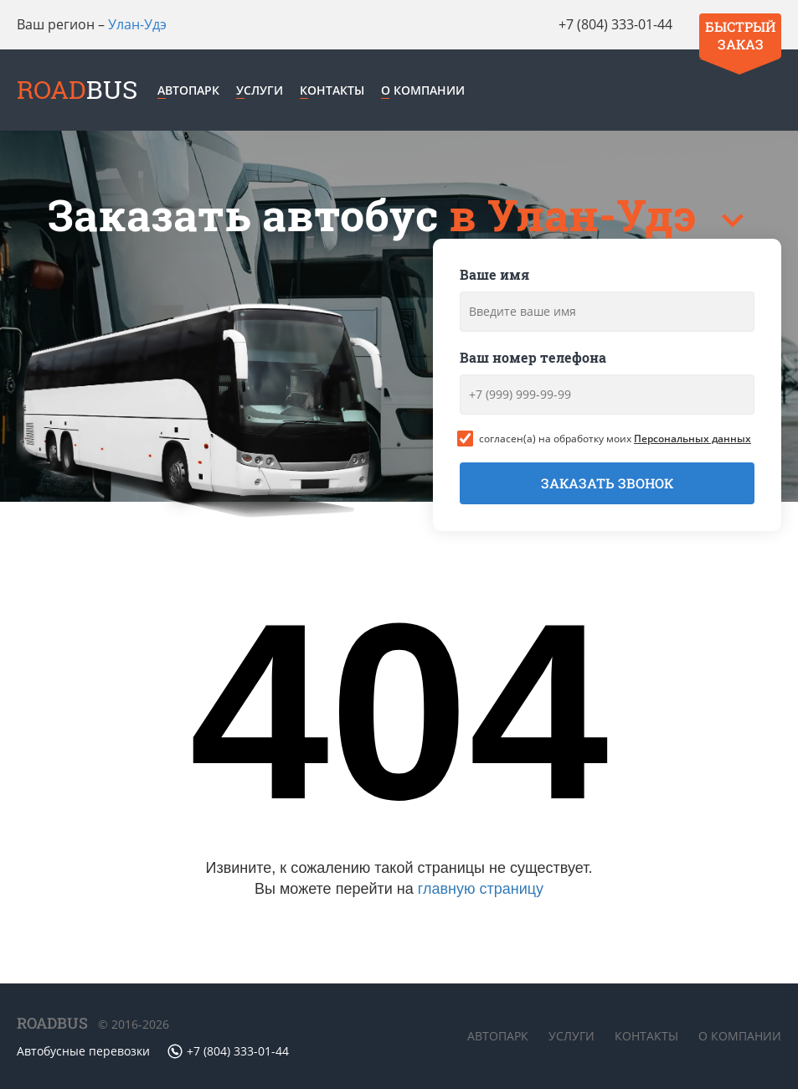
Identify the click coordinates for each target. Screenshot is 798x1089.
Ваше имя (494, 274)
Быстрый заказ (740, 35)
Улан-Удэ (137, 24)
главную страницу (480, 888)
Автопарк (188, 90)
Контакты (332, 90)
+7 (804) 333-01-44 (615, 24)
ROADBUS (52, 1023)
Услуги (259, 90)
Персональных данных (692, 438)
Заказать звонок (607, 483)
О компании (423, 90)
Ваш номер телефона (533, 357)
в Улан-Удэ (578, 215)
